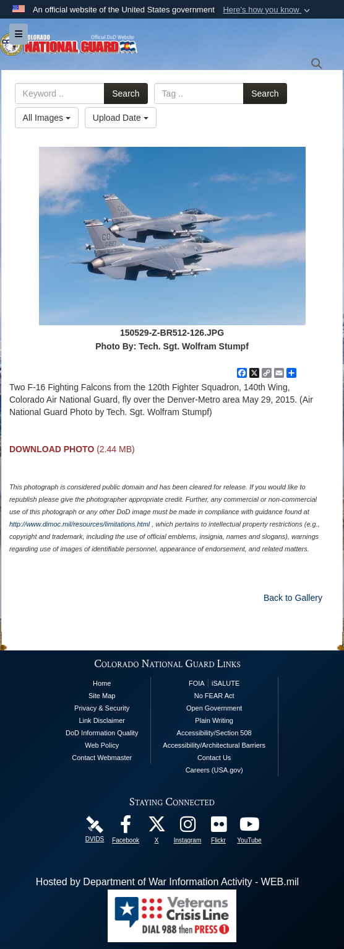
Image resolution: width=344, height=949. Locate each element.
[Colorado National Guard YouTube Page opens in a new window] (249, 827)
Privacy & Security (101, 708)
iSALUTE (225, 683)
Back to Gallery (293, 598)
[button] (267, 10)
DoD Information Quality (102, 733)
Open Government (214, 708)
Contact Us (214, 757)
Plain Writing (214, 720)
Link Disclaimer (102, 720)
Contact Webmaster (102, 757)
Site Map (101, 695)
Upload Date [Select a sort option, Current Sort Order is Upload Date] (120, 118)
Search (125, 93)
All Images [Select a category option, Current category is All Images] (47, 118)
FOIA (197, 683)
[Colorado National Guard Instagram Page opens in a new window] (187, 827)
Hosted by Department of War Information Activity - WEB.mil (167, 882)
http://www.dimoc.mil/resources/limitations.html (79, 524)
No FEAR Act (214, 695)
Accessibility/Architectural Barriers (214, 745)
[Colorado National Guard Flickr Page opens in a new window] (218, 827)
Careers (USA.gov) (214, 770)
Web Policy (102, 745)
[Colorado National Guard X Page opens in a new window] (156, 827)
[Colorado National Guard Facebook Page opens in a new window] (125, 827)
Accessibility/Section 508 (214, 733)
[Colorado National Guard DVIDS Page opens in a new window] (94, 823)
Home (102, 683)
